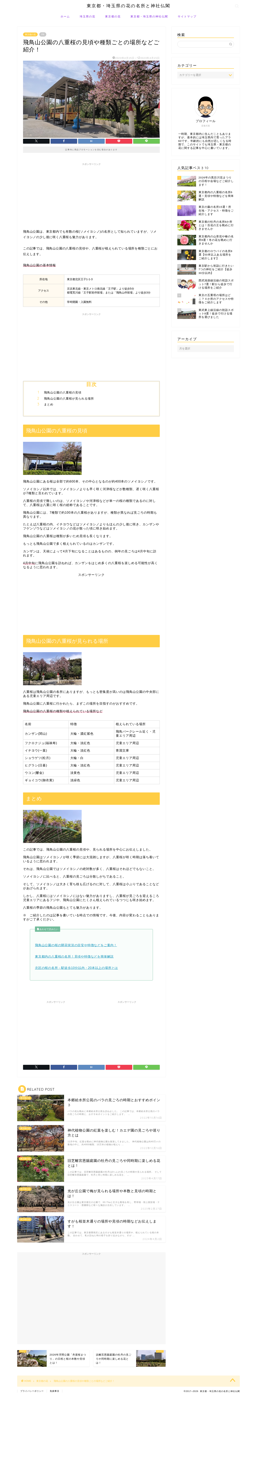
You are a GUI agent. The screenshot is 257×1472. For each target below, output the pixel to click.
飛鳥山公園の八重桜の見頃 (62, 392)
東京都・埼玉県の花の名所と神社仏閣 (128, 5)
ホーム (65, 16)
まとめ (48, 404)
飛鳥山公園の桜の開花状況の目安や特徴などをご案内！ (76, 945)
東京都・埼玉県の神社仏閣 (149, 16)
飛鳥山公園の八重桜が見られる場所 (69, 398)
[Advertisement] (91, 194)
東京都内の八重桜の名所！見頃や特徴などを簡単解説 (74, 956)
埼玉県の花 (87, 16)
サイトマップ (187, 16)
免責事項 (54, 1391)
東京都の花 (113, 16)
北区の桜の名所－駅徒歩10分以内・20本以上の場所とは (76, 968)
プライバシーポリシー (32, 1391)
